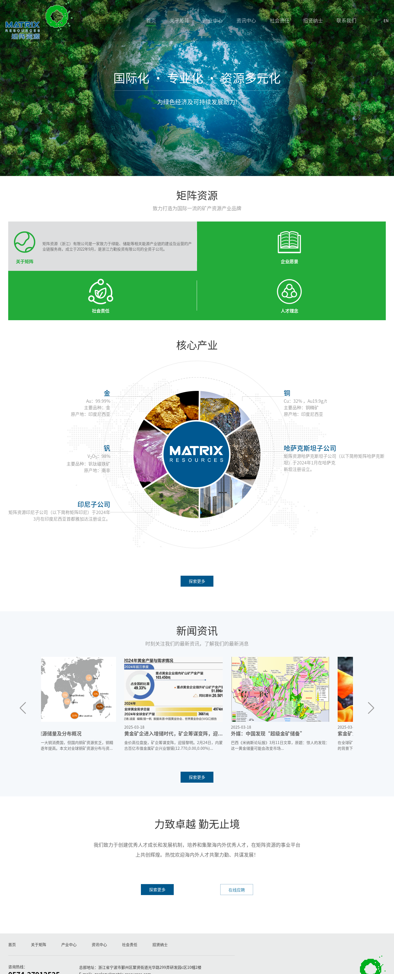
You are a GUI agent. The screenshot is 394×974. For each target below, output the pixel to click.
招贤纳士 (305, 28)
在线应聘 (231, 859)
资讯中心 (238, 28)
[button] (23, 676)
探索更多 (197, 548)
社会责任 (271, 28)
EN (377, 29)
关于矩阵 (171, 28)
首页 (143, 28)
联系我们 (338, 28)
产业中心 (205, 28)
